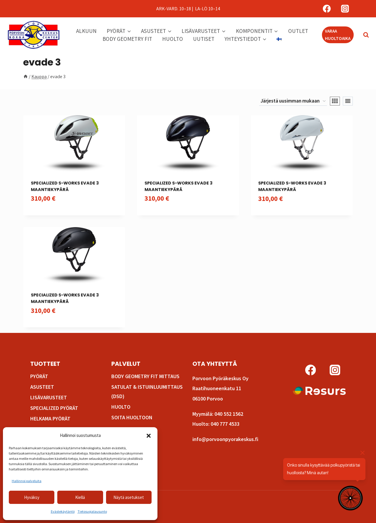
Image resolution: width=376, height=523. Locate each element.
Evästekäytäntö (63, 511)
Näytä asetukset (128, 497)
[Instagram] (345, 9)
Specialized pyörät (54, 408)
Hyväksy (31, 497)
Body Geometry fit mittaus (145, 376)
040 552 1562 (228, 413)
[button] (149, 436)
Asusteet (42, 386)
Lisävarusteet (48, 397)
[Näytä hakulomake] (363, 35)
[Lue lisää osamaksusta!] (319, 391)
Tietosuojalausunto (92, 511)
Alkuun (86, 30)
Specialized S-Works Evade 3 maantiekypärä (65, 186)
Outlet (298, 30)
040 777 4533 (225, 423)
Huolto (172, 38)
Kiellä (80, 497)
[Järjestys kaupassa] (293, 101)
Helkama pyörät (50, 418)
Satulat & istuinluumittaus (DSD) (147, 391)
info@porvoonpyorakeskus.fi (225, 439)
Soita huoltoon (131, 417)
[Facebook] (327, 9)
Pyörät (39, 376)
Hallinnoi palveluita (26, 481)
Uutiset (203, 38)
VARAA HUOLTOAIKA (337, 34)
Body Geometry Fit (127, 38)
